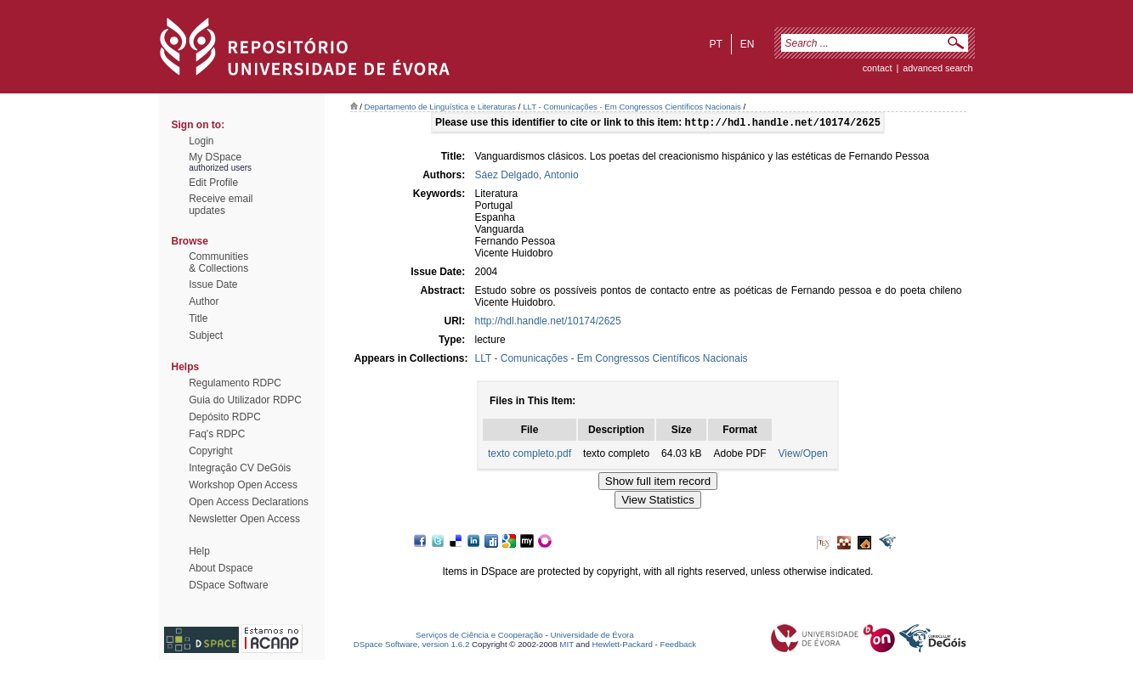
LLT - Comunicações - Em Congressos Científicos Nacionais (632, 106)
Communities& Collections (218, 262)
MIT (566, 645)
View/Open (803, 455)
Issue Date (213, 284)
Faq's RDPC (217, 434)
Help (199, 551)
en (747, 44)
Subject (206, 335)
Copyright (210, 451)
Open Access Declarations (249, 502)
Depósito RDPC (225, 417)
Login (201, 141)
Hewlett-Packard (622, 645)
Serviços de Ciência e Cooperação (479, 636)
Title (198, 318)
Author (203, 301)
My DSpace (215, 157)
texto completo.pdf (529, 455)
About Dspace (220, 568)
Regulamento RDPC (235, 383)
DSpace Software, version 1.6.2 (412, 645)
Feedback (678, 645)
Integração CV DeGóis (240, 468)
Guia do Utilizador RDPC (245, 400)
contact (877, 68)
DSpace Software (228, 585)
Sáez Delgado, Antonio (527, 177)
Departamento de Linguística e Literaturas (441, 106)
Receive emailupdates (220, 205)
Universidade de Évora (591, 636)
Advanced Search (937, 68)
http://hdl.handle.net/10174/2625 (548, 323)
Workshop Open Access (243, 485)
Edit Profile (213, 183)
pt (715, 44)
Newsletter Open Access (244, 519)
